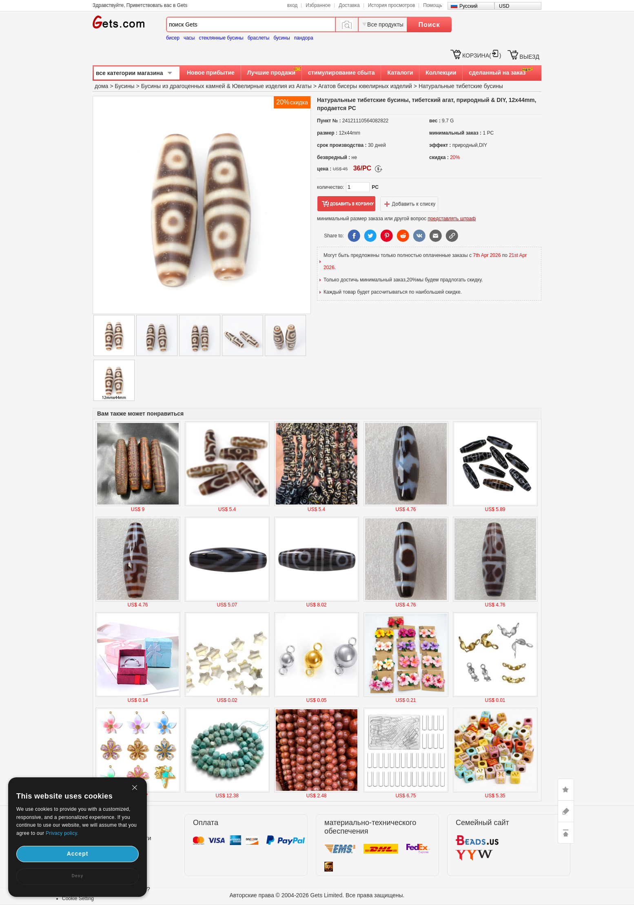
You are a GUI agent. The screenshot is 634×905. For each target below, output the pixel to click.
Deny (77, 876)
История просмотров (391, 5)
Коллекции (441, 72)
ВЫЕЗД (529, 56)
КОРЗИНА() (481, 55)
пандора (303, 38)
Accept (78, 853)
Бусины (124, 86)
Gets (118, 22)
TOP (566, 832)
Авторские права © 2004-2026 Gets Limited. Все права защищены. (317, 895)
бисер (173, 38)
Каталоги (400, 72)
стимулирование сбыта (341, 72)
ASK (566, 811)
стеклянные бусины (221, 38)
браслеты (259, 38)
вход (292, 5)
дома (101, 86)
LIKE (566, 789)
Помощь (432, 5)
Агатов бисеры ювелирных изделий (365, 86)
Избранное (318, 5)
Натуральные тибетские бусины (461, 86)
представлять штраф (452, 218)
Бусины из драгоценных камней (183, 86)
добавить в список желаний (409, 204)
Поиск (429, 24)
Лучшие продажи (271, 72)
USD (504, 6)
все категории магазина (129, 73)
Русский (468, 6)
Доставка (349, 5)
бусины (281, 38)
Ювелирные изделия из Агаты (272, 86)
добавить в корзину (346, 204)
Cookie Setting (78, 898)
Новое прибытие (211, 72)
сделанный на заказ (497, 72)
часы (189, 38)
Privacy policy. (62, 833)
